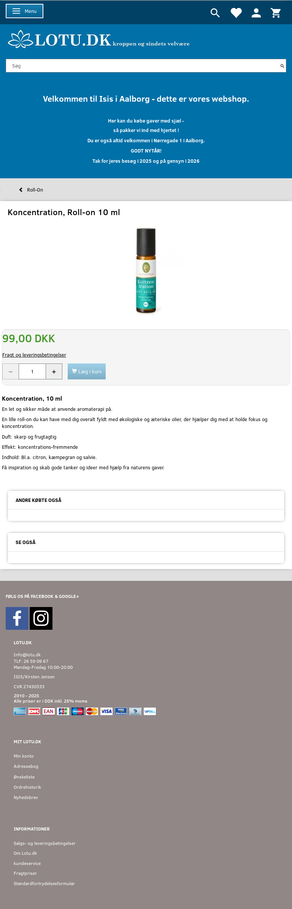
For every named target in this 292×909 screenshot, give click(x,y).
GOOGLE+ (69, 596)
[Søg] (282, 65)
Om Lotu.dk (25, 853)
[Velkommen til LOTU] (99, 38)
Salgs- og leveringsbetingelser (45, 843)
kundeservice (27, 863)
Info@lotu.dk (27, 654)
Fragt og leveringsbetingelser (34, 354)
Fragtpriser (25, 873)
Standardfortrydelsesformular (44, 883)
